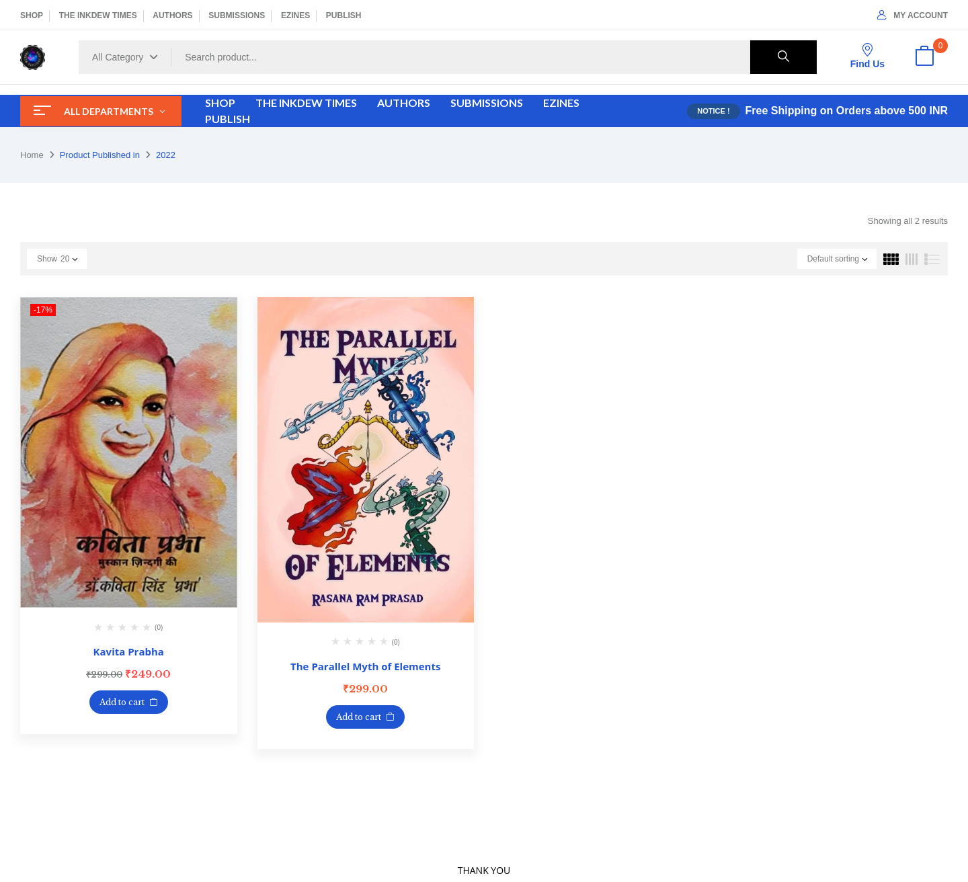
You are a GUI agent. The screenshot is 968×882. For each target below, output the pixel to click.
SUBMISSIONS (236, 15)
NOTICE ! (713, 111)
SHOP (31, 15)
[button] (924, 57)
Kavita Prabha (128, 651)
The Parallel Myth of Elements (365, 666)
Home (32, 155)
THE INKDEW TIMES (98, 15)
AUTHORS (172, 15)
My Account (912, 15)
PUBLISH (344, 15)
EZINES (295, 15)
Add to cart (122, 702)
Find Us (867, 56)
